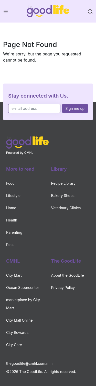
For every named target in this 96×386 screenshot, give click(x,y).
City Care (14, 345)
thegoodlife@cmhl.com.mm (29, 363)
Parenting (14, 232)
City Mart (14, 275)
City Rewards (17, 332)
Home (11, 208)
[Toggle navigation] (5, 11)
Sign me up (75, 108)
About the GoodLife (67, 275)
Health (11, 220)
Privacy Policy (63, 287)
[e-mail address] (34, 108)
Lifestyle (13, 195)
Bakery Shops (62, 195)
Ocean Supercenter (22, 287)
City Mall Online (19, 320)
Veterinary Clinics (66, 208)
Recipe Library (63, 183)
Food (10, 183)
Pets (10, 244)
